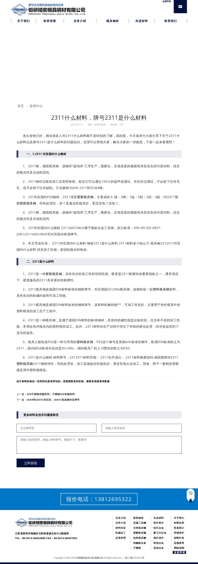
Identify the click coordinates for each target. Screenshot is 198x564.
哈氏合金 (158, 527)
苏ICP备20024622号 (134, 557)
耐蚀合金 (158, 543)
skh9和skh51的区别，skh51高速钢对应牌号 (53, 399)
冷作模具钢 (139, 527)
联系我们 (179, 527)
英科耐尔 (158, 522)
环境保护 (179, 532)
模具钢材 (138, 517)
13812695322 (113, 499)
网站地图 (179, 547)
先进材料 (158, 517)
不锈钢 (137, 547)
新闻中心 (36, 106)
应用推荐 (179, 543)
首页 (20, 106)
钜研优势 (179, 522)
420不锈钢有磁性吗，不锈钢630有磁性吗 (51, 394)
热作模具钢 (139, 537)
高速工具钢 (139, 522)
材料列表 (179, 537)
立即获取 (30, 463)
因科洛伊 (158, 537)
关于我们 (179, 517)
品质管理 (120, 537)
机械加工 (120, 532)
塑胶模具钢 (85, 197)
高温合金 (158, 547)
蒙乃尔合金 (159, 532)
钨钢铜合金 (139, 543)
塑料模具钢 (161, 289)
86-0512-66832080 (33, 538)
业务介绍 (120, 517)
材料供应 (120, 527)
